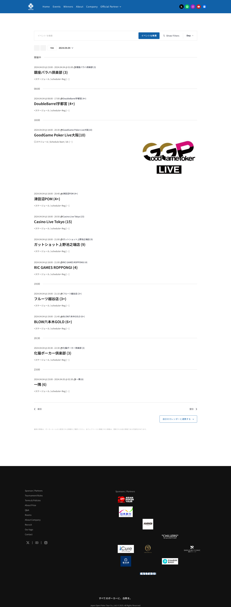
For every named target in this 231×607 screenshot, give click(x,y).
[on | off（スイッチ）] (126, 573)
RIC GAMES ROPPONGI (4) (56, 275)
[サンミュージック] (170, 499)
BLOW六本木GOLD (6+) (53, 330)
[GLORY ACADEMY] (148, 511)
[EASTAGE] (148, 573)
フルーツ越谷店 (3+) (50, 307)
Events (57, 6)
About (79, 6)
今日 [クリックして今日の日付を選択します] (52, 56)
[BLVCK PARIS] (148, 499)
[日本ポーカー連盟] (170, 573)
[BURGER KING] (126, 524)
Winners (68, 6)
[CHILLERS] (170, 536)
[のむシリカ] (126, 536)
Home (46, 6)
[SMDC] (192, 561)
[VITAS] (148, 524)
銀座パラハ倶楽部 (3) (51, 80)
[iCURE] (126, 548)
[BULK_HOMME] (192, 536)
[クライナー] (170, 524)
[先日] (37, 56)
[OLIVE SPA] (170, 548)
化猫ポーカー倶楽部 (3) (52, 361)
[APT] (126, 499)
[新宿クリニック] (192, 548)
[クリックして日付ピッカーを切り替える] (66, 56)
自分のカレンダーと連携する (177, 427)
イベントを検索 (149, 35)
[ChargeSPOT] (170, 561)
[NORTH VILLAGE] (148, 561)
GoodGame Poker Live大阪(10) (59, 143)
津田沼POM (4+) (47, 207)
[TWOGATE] (170, 511)
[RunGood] (148, 536)
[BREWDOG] (192, 511)
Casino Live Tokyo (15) (53, 230)
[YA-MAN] (192, 524)
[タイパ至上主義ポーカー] (192, 499)
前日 (38, 417)
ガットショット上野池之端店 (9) (59, 253)
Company (92, 6)
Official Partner (109, 6)
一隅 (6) (40, 393)
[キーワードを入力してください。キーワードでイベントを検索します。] (86, 36)
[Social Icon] (28, 542)
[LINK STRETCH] (148, 548)
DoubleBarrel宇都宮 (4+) (54, 112)
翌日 (193, 417)
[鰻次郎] (126, 561)
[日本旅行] (126, 511)
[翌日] (43, 56)
